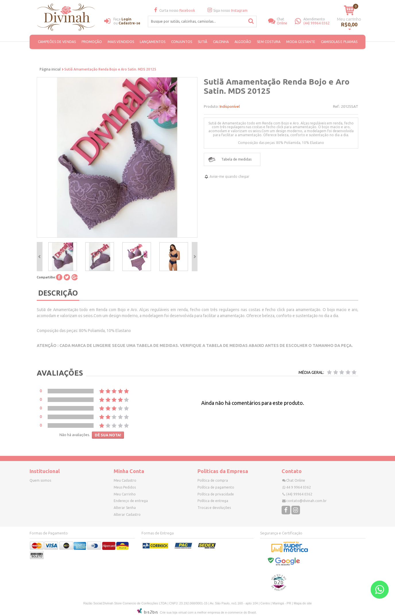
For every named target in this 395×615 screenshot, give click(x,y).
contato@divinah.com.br (306, 501)
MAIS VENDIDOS (121, 42)
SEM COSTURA (268, 42)
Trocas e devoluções (214, 507)
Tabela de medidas (236, 159)
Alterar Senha (125, 507)
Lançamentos (152, 42)
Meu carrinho (349, 19)
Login (126, 19)
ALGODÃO (243, 42)
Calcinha (221, 42)
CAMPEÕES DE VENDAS (57, 42)
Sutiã (202, 42)
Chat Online (295, 480)
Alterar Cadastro (127, 514)
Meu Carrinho (125, 494)
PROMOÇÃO (92, 42)
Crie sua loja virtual (173, 612)
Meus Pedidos (125, 487)
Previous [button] (39, 256)
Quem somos (40, 480)
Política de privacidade (216, 494)
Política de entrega (213, 501)
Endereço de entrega (131, 501)
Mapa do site (303, 603)
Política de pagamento (216, 487)
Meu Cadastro (125, 480)
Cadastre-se (129, 23)
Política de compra (213, 480)
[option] (62, 257)
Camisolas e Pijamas (339, 42)
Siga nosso (226, 10)
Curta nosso (173, 10)
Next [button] (195, 256)
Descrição (58, 293)
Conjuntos (181, 42)
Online (286, 21)
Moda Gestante (300, 42)
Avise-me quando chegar (229, 176)
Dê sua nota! (108, 435)
